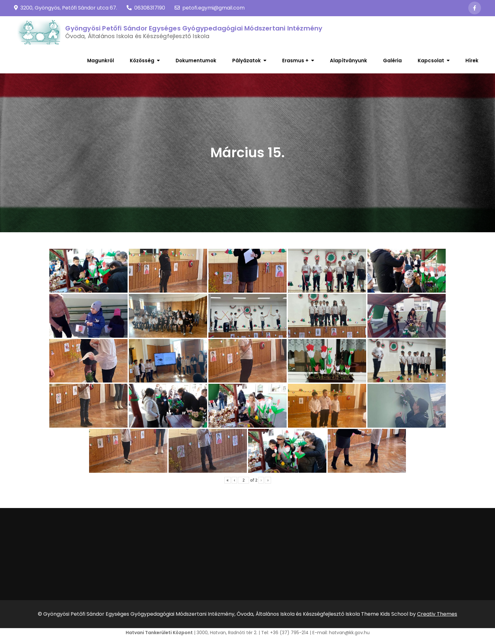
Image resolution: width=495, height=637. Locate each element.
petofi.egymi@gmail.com (210, 7)
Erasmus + (295, 60)
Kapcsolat (431, 60)
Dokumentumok (196, 60)
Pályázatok (246, 60)
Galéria (392, 60)
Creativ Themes (437, 614)
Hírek (471, 60)
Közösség (142, 60)
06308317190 (146, 7)
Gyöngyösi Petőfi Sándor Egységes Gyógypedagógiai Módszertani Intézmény (193, 28)
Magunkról (100, 60)
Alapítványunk (348, 60)
